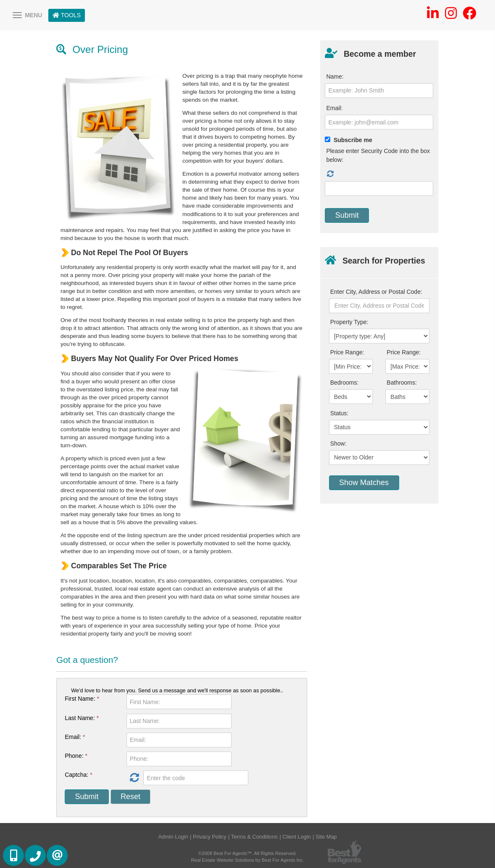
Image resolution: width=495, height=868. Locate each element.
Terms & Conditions (254, 837)
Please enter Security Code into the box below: (378, 155)
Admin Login (173, 837)
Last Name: (82, 718)
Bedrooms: (344, 382)
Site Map (326, 837)
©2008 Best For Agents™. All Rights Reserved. (247, 853)
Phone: (76, 755)
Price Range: (347, 352)
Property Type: (349, 322)
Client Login (296, 837)
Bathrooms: (402, 382)
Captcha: (78, 774)
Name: (334, 76)
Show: (338, 443)
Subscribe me (353, 140)
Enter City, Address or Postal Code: (376, 291)
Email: (75, 736)
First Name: (82, 698)
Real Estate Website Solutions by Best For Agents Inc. (247, 860)
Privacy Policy (209, 837)
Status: (339, 413)
